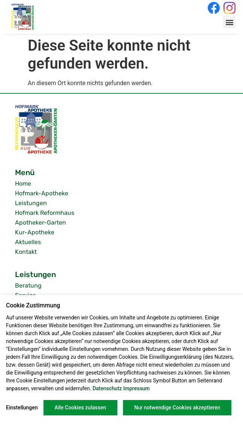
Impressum (136, 388)
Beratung (28, 285)
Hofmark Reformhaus (44, 212)
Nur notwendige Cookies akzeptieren (177, 408)
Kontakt (26, 251)
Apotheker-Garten (40, 222)
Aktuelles (28, 242)
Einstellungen (22, 408)
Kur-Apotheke (34, 232)
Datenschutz (107, 388)
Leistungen (31, 203)
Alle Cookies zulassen (80, 408)
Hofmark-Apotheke (41, 193)
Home (23, 183)
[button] (229, 22)
